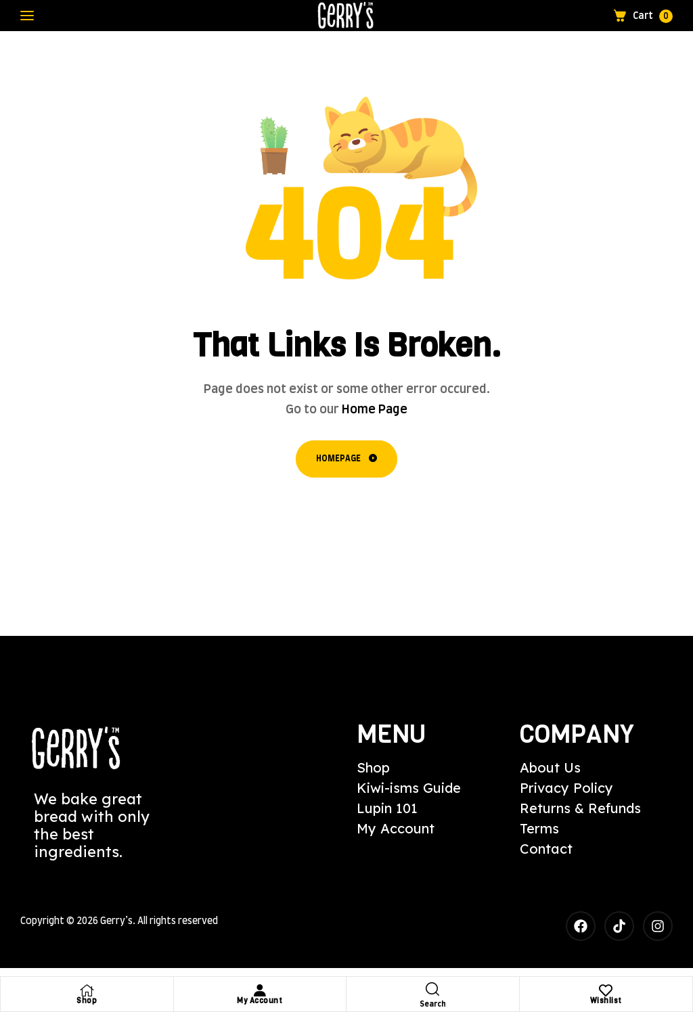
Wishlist (606, 1001)
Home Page (374, 410)
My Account (259, 1001)
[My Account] (260, 990)
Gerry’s (116, 921)
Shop (86, 1001)
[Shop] (86, 990)
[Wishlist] (605, 990)
